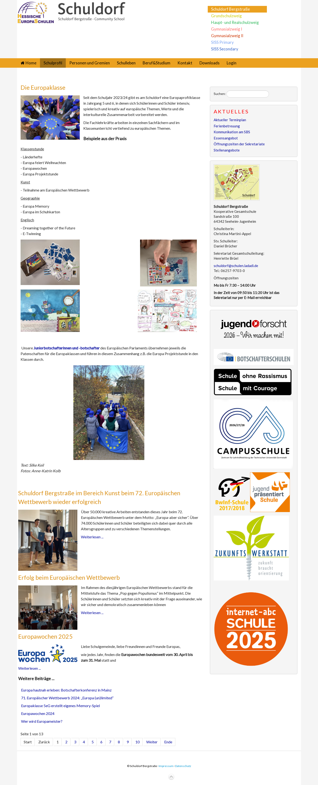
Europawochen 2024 (37, 713)
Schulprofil (53, 62)
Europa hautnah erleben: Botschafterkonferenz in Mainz (66, 690)
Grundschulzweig (226, 15)
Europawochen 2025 (45, 636)
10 (137, 742)
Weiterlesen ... (92, 537)
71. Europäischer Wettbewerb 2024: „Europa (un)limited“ (67, 698)
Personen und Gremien (89, 62)
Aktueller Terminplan (230, 120)
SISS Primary (222, 42)
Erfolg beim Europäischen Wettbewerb (69, 577)
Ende (168, 742)
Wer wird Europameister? (41, 721)
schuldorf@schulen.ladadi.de (236, 265)
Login (231, 62)
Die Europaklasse (43, 87)
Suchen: (220, 94)
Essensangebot (226, 138)
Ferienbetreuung (227, 126)
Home (31, 62)
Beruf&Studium (156, 62)
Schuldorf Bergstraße (230, 9)
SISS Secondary (224, 48)
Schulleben (126, 62)
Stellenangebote (227, 150)
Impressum (166, 766)
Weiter (152, 742)
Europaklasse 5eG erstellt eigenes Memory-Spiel (60, 705)
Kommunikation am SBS (232, 132)
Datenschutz (183, 766)
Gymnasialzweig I (226, 29)
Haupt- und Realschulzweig (235, 22)
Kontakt (184, 62)
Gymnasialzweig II (227, 35)
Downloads (209, 62)
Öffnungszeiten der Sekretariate (239, 144)
